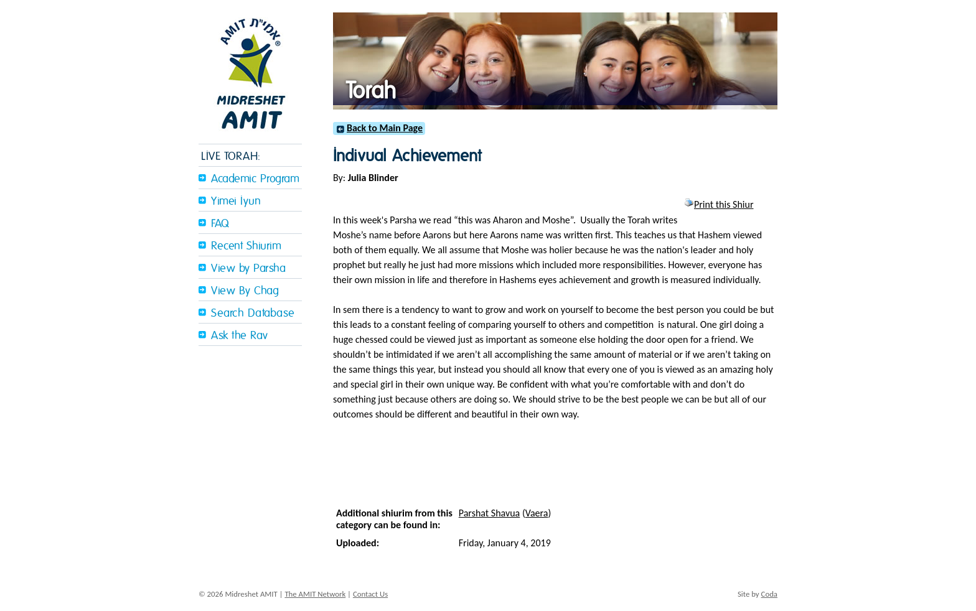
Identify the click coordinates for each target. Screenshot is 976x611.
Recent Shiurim (246, 246)
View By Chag (245, 291)
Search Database (253, 313)
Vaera (536, 513)
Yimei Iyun (236, 201)
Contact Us (370, 594)
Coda (769, 594)
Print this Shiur (718, 204)
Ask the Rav (239, 336)
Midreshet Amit (250, 71)
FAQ (220, 224)
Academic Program (255, 179)
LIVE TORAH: (231, 156)
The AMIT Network (314, 594)
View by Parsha (248, 268)
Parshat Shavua (489, 513)
